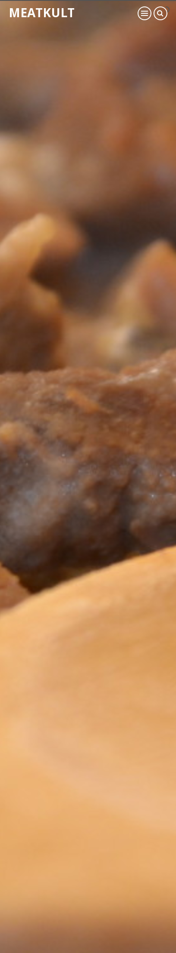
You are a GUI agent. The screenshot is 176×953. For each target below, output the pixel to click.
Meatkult (42, 12)
